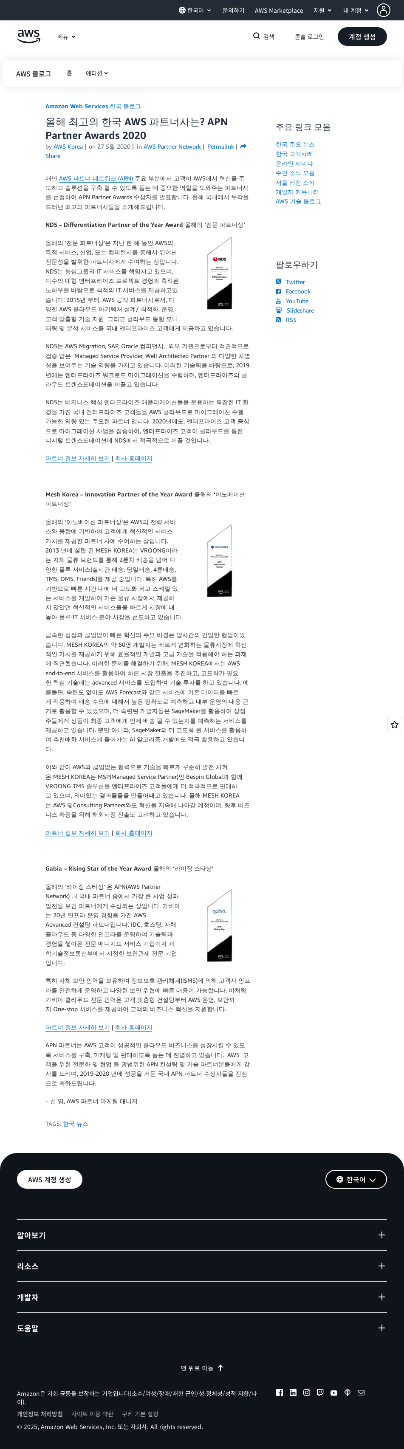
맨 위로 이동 (202, 1367)
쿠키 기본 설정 (140, 1414)
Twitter (290, 281)
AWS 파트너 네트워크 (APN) (96, 178)
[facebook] (279, 1393)
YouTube (292, 300)
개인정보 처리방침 (40, 1414)
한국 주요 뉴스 (295, 144)
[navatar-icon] (383, 10)
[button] (390, 10)
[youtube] (334, 1393)
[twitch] (320, 1393)
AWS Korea (68, 146)
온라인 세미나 (294, 163)
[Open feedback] (394, 724)
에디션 (94, 73)
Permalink (220, 146)
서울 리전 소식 (295, 182)
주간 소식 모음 (295, 172)
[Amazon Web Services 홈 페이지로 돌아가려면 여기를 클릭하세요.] (28, 41)
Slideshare (295, 310)
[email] (361, 1393)
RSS (286, 319)
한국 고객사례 (294, 153)
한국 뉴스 (75, 1123)
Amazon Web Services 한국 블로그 (93, 106)
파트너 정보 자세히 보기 (77, 458)
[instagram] (306, 1393)
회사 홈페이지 (134, 458)
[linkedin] (293, 1393)
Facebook (293, 291)
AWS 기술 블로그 (298, 201)
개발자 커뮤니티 (297, 191)
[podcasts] (347, 1393)
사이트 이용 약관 (92, 1414)
